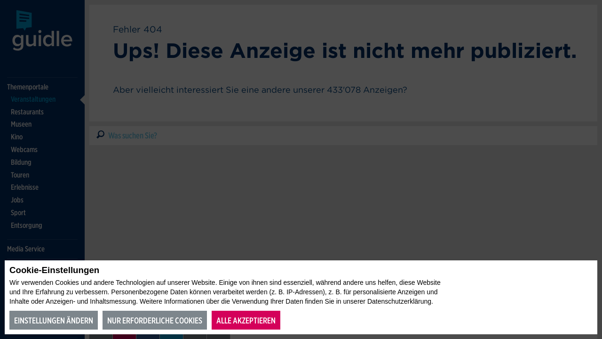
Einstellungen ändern (53, 320)
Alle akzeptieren (246, 320)
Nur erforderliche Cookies (154, 320)
